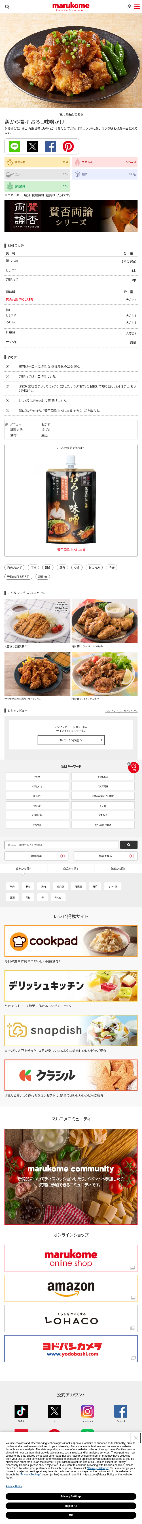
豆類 (12, 897)
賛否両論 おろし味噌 (20, 299)
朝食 (48, 567)
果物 (28, 897)
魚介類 (60, 886)
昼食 (62, 567)
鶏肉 (44, 435)
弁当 (33, 567)
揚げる (46, 429)
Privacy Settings (71, 1496)
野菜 (95, 886)
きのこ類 (112, 886)
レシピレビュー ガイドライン (121, 711)
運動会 (42, 576)
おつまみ (94, 567)
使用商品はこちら (71, 114)
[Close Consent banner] (136, 1438)
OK (71, 1515)
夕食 (77, 567)
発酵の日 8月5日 (18, 576)
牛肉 (12, 886)
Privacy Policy (14, 1486)
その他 (58, 897)
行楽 (111, 567)
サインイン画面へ (71, 740)
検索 (7, 6)
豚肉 (28, 886)
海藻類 (78, 886)
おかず (45, 424)
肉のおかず (14, 567)
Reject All (71, 1505)
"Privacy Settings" (98, 1468)
